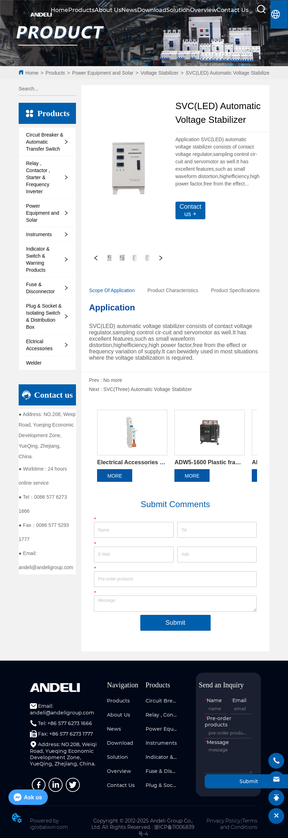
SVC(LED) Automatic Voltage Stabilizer (228, 73)
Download (151, 10)
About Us (108, 10)
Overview (203, 10)
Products (81, 10)
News (129, 10)
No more (112, 380)
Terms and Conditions (238, 824)
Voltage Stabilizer (160, 73)
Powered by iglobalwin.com (49, 824)
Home (59, 10)
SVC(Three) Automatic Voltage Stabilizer (147, 389)
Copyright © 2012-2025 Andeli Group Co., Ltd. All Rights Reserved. (142, 824)
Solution (178, 10)
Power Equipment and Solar (102, 73)
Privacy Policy (223, 821)
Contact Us (233, 10)
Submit (175, 622)
